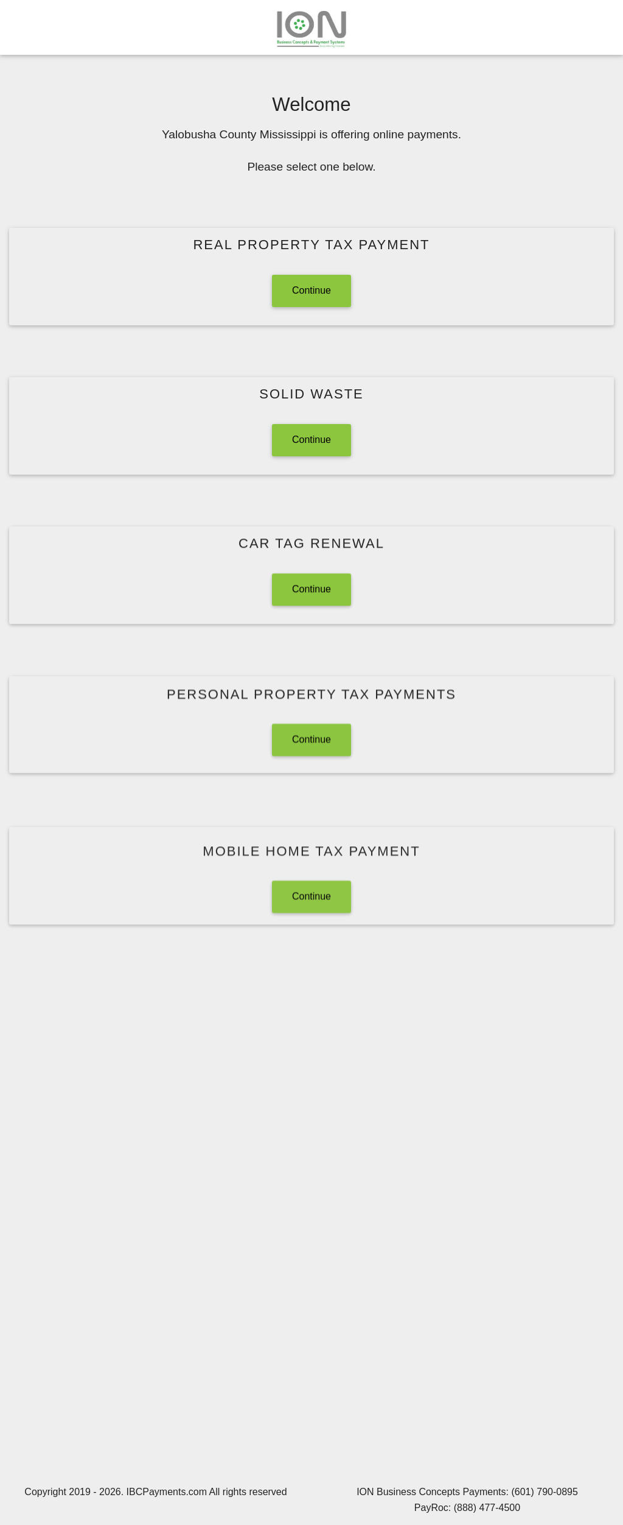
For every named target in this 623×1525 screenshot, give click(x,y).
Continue (311, 290)
